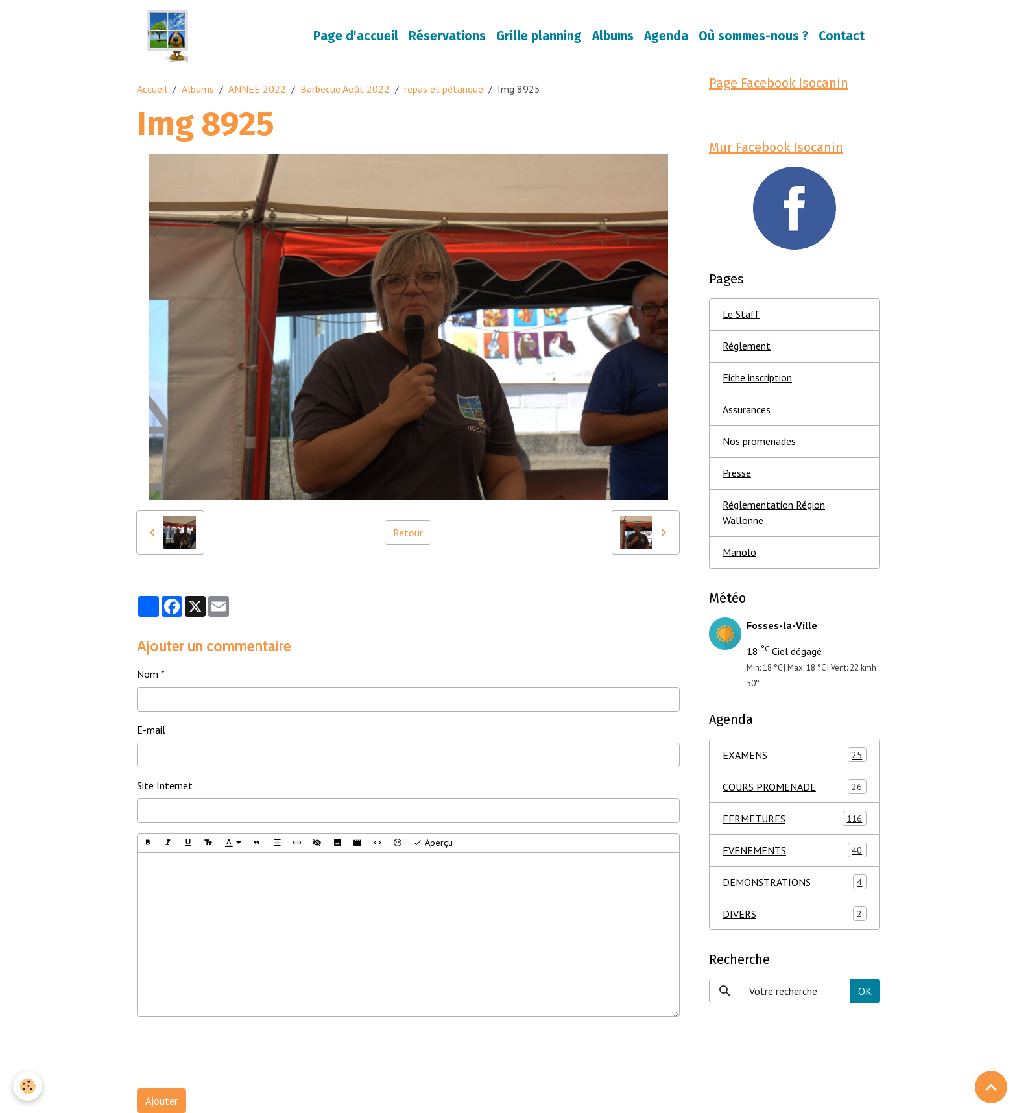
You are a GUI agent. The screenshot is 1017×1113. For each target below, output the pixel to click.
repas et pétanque (443, 88)
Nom (147, 673)
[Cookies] (27, 1086)
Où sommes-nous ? (753, 36)
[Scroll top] (991, 1087)
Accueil (152, 88)
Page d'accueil (355, 36)
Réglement (747, 346)
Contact (842, 36)
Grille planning (539, 36)
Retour (408, 532)
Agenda (666, 36)
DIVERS (795, 914)
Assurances (747, 409)
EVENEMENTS (795, 850)
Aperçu (433, 843)
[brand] (170, 36)
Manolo (739, 552)
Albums (613, 36)
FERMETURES (795, 818)
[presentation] (235, 1052)
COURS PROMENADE (795, 787)
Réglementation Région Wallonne (774, 513)
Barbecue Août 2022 (345, 88)
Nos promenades (759, 441)
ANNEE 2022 (257, 88)
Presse (737, 473)
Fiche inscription (757, 378)
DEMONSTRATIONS (795, 882)
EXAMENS (795, 755)
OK (865, 991)
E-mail (151, 729)
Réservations (447, 36)
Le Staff (741, 314)
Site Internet (165, 785)
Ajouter (161, 1100)
